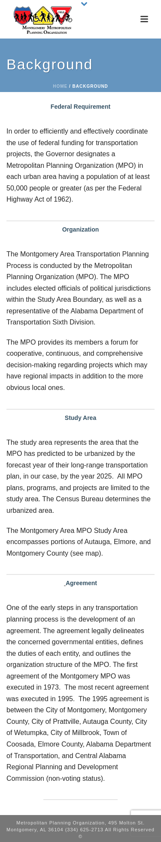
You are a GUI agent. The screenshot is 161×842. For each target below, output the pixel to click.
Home (60, 86)
